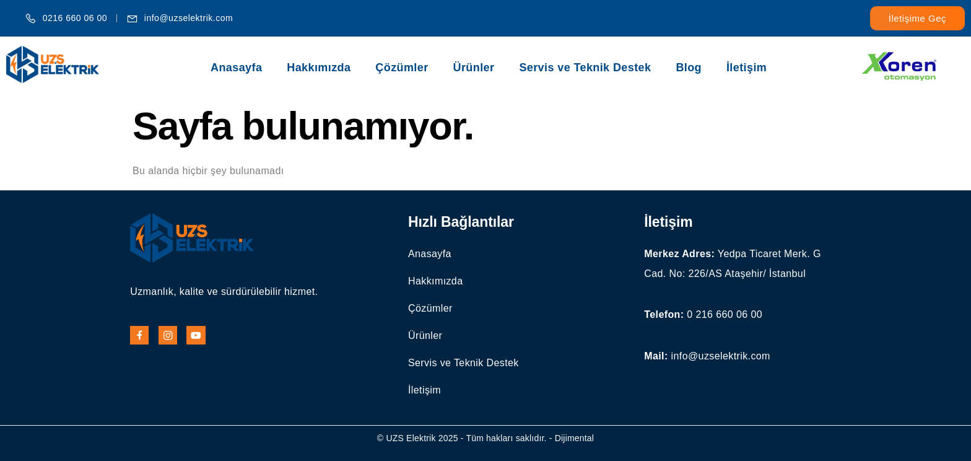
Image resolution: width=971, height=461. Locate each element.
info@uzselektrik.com (720, 356)
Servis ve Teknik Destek (585, 67)
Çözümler (401, 67)
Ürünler (474, 67)
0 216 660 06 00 (724, 314)
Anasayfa (236, 67)
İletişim (746, 67)
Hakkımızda (319, 67)
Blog (689, 67)
